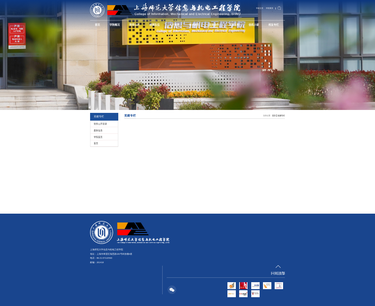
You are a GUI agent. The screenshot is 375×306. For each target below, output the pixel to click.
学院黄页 (269, 8)
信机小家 (254, 24)
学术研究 (194, 24)
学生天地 (234, 24)
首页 (97, 24)
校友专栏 (273, 24)
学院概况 (114, 24)
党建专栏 (281, 115)
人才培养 (174, 24)
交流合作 (214, 24)
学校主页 (259, 8)
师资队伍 (154, 24)
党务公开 (134, 24)
